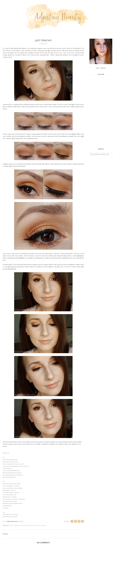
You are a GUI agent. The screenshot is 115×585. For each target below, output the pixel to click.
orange (38, 525)
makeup (17, 525)
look (11, 525)
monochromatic (27, 525)
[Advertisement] (99, 115)
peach (44, 525)
